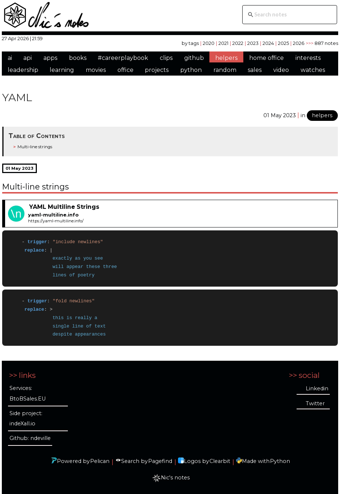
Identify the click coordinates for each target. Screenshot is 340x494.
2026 (298, 43)
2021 (223, 43)
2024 (268, 43)
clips (166, 57)
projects (157, 69)
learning (62, 69)
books (77, 57)
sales (255, 69)
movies (96, 69)
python (191, 69)
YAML (17, 97)
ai (10, 57)
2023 (253, 43)
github (194, 57)
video (281, 69)
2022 (237, 43)
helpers (226, 57)
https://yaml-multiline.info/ (56, 220)
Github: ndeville (30, 438)
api (27, 57)
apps (50, 57)
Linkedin (317, 388)
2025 (283, 43)
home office (266, 57)
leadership (23, 69)
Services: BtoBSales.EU (27, 393)
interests (308, 57)
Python (280, 461)
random (224, 69)
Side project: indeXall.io (25, 418)
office (125, 69)
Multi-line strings (35, 146)
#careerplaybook (123, 57)
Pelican (99, 461)
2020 (209, 43)
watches (313, 69)
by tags (190, 43)
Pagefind (160, 461)
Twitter (315, 403)
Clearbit (219, 461)
